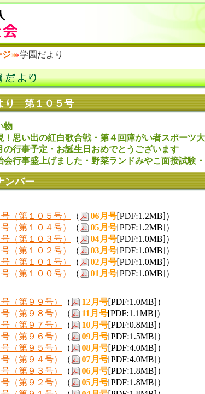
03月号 (104, 250)
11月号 (95, 313)
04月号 (104, 239)
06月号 (104, 216)
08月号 (95, 347)
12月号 (95, 301)
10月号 (95, 324)
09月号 (95, 336)
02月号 (104, 261)
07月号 (95, 359)
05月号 (104, 227)
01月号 (104, 273)
